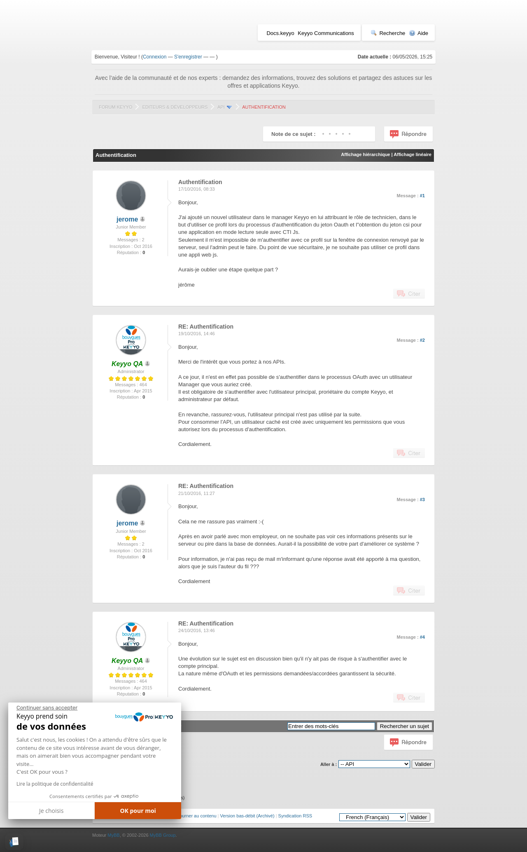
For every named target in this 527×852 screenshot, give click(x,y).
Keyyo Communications (326, 33)
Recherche (388, 33)
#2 (422, 340)
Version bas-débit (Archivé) (247, 815)
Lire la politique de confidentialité (54, 783)
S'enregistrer (188, 57)
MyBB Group (163, 835)
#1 (422, 195)
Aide (418, 33)
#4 (422, 637)
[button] (14, 841)
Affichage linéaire (412, 154)
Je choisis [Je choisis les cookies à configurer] (51, 811)
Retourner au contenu (194, 815)
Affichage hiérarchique (365, 154)
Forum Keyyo (115, 107)
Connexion (154, 57)
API (221, 107)
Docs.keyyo (280, 33)
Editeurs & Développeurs (175, 107)
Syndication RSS (295, 815)
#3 (422, 499)
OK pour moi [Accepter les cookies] (138, 811)
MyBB (113, 835)
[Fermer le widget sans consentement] (47, 708)
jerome (127, 219)
